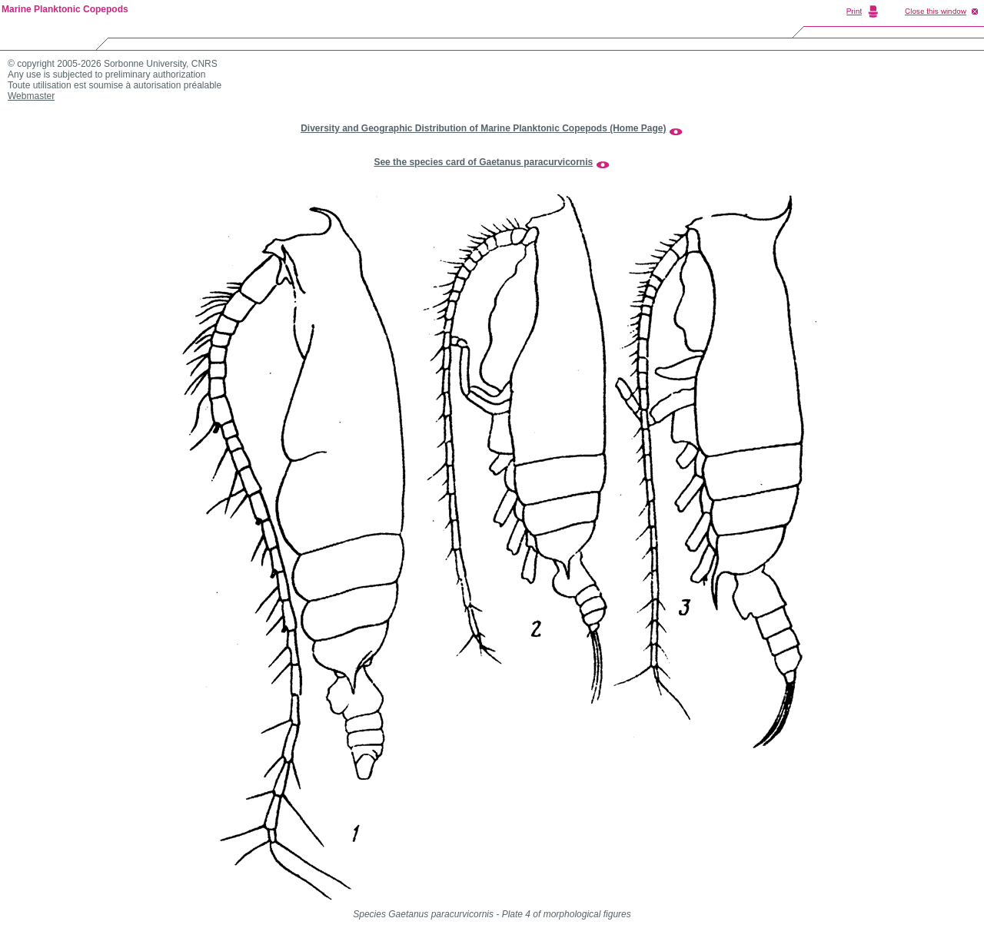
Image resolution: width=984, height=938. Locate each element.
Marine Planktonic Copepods (65, 9)
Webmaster (31, 96)
